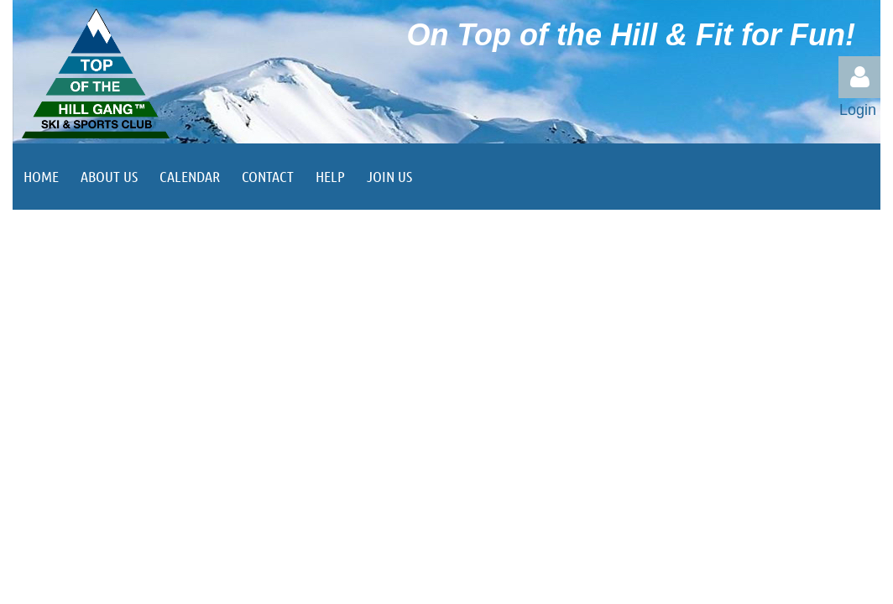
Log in (859, 77)
